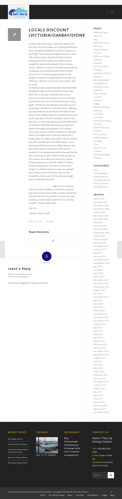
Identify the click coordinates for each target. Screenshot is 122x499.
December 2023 (101, 215)
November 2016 (101, 259)
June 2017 (98, 252)
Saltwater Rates (101, 137)
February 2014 (100, 313)
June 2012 (98, 364)
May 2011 (98, 398)
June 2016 (98, 269)
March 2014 (99, 310)
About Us (98, 35)
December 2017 (101, 246)
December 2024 (101, 205)
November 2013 (101, 320)
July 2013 (98, 327)
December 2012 (101, 351)
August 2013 (99, 324)
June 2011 (98, 395)
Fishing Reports (101, 176)
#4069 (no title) (100, 32)
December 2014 (101, 297)
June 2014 (98, 303)
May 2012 (98, 368)
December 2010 (101, 412)
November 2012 (101, 354)
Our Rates (98, 117)
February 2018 (100, 239)
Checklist (98, 63)
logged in (24, 282)
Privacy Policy (100, 134)
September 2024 (101, 208)
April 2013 (98, 337)
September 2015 (101, 286)
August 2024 (99, 212)
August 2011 (99, 388)
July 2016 (98, 266)
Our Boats (98, 113)
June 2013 (98, 330)
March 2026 (99, 198)
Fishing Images (101, 173)
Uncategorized (101, 186)
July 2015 (98, 293)
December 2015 (101, 280)
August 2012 (99, 358)
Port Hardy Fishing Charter (18, 463)
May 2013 (98, 334)
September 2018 (101, 232)
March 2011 (99, 402)
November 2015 (101, 283)
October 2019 (100, 225)
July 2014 (98, 300)
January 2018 (100, 242)
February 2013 (100, 344)
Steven (51, 221)
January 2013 (100, 347)
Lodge (96, 103)
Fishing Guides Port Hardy (17, 444)
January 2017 (100, 256)
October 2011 (100, 385)
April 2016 (98, 273)
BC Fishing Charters (15, 439)
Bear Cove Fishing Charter (17, 457)
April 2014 (98, 307)
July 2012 (98, 361)
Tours (96, 144)
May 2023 (98, 222)
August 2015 (99, 290)
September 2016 (101, 263)
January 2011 (100, 408)
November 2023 (101, 219)
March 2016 (99, 276)
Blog (96, 39)
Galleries (98, 90)
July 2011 (98, 391)
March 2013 (99, 341)
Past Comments (101, 183)
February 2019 (100, 229)
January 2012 (100, 378)
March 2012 (99, 371)
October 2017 (100, 249)
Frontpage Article (102, 180)
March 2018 (99, 235)
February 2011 (100, 405)
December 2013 (101, 317)
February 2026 (100, 202)
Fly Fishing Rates (101, 80)
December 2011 (101, 381)
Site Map (98, 141)
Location (98, 100)
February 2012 (100, 374)
